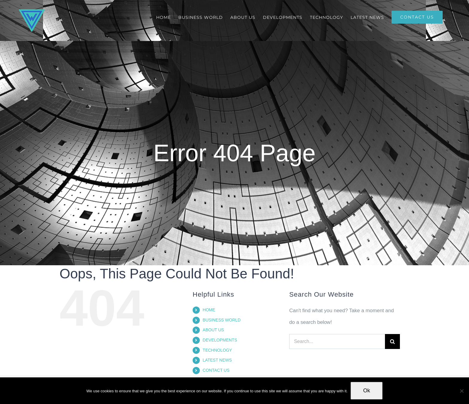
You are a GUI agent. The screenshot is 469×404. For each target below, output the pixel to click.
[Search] (392, 341)
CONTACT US (216, 370)
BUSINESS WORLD (222, 320)
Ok (366, 391)
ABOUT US (213, 329)
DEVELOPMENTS (220, 340)
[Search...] (337, 341)
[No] (462, 391)
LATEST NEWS (217, 360)
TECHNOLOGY (217, 350)
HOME (209, 309)
